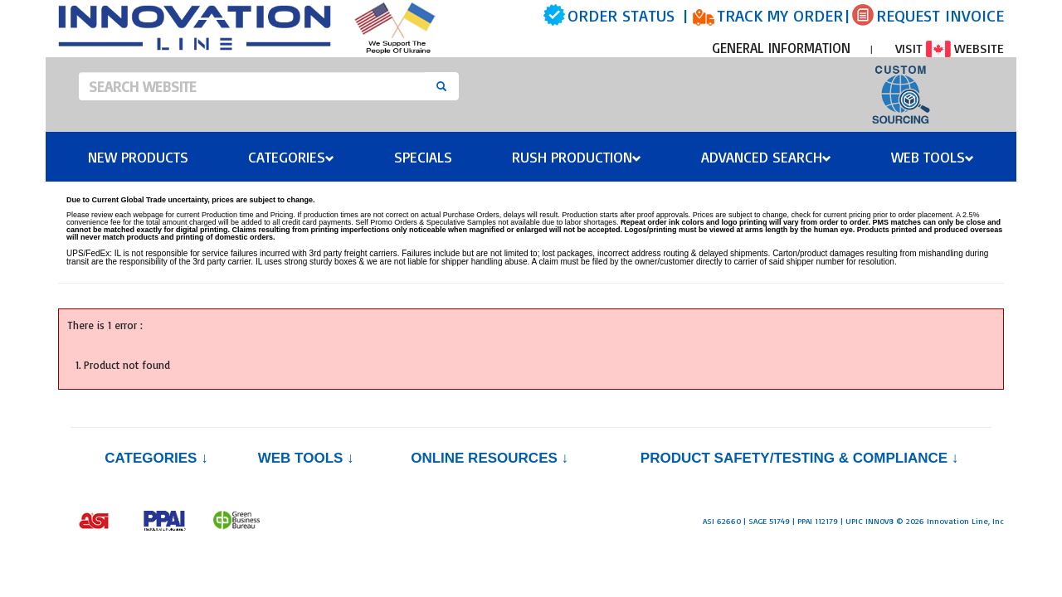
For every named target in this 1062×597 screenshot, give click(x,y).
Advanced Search (766, 157)
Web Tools (932, 157)
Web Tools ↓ (306, 458)
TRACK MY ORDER (780, 15)
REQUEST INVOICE (940, 15)
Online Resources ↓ (489, 458)
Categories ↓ (156, 458)
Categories (291, 157)
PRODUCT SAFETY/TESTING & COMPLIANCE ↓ (799, 458)
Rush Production (576, 157)
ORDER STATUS (621, 15)
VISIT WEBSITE (949, 48)
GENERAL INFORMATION (781, 47)
